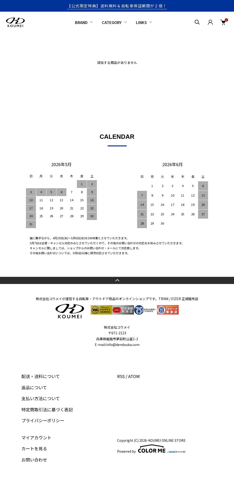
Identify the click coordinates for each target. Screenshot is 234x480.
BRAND (81, 22)
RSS (121, 376)
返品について (34, 387)
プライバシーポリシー (42, 420)
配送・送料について (40, 376)
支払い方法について (40, 398)
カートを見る (34, 448)
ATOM (134, 376)
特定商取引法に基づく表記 (47, 409)
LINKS (141, 22)
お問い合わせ (34, 459)
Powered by (151, 448)
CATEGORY (112, 22)
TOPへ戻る (117, 280)
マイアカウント (36, 437)
